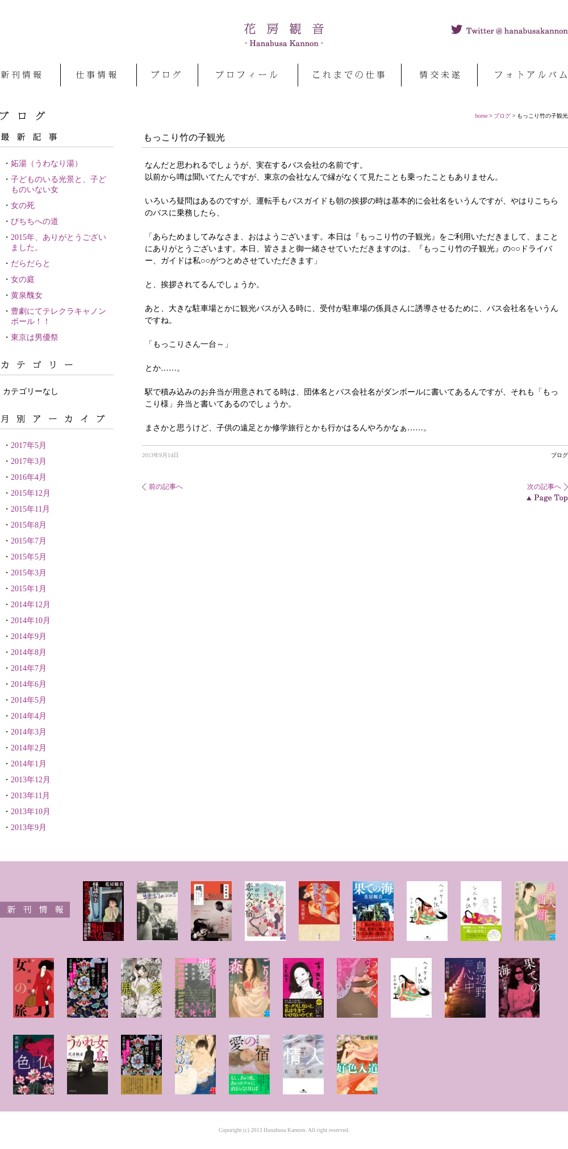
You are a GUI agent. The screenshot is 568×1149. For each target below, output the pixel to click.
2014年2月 (29, 748)
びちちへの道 (35, 221)
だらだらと (31, 263)
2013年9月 (29, 827)
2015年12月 (31, 493)
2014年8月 (29, 652)
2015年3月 (29, 573)
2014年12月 (31, 604)
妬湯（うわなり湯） (46, 163)
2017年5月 (29, 445)
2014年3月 (29, 732)
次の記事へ (544, 487)
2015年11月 (30, 509)
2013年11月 (30, 795)
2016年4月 (29, 477)
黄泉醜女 (27, 295)
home (481, 116)
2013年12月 (31, 779)
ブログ (502, 116)
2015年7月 (29, 541)
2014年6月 (29, 684)
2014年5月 (29, 700)
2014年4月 (29, 716)
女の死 (23, 205)
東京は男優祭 (35, 337)
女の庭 (23, 279)
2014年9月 (29, 636)
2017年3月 (29, 461)
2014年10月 (31, 620)
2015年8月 (29, 525)
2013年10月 (31, 811)
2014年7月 (29, 668)
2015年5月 (29, 557)
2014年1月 (29, 764)
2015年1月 (29, 588)
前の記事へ (166, 487)
